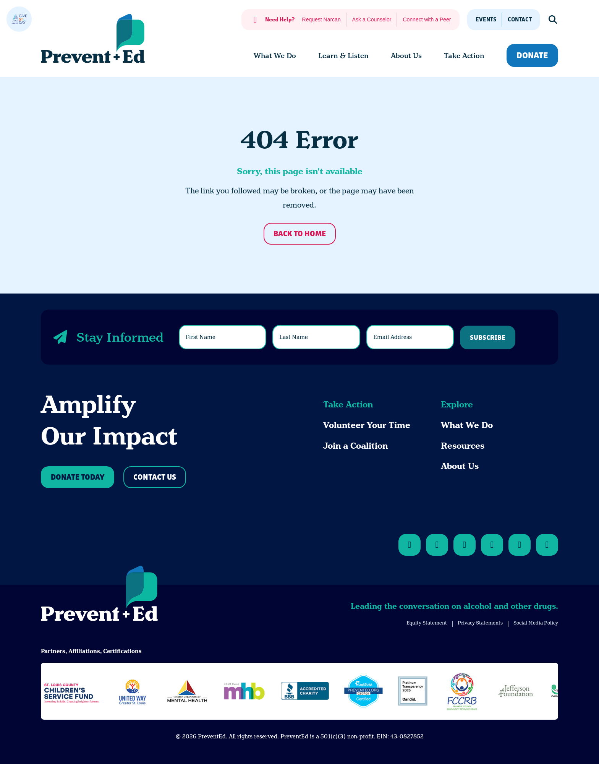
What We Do (467, 425)
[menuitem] (275, 56)
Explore (457, 404)
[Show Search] (553, 19)
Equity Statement (426, 623)
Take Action (348, 404)
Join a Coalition (355, 445)
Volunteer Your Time (366, 425)
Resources (462, 445)
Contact (520, 19)
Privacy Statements (480, 623)
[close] (19, 19)
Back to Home (300, 234)
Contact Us (154, 477)
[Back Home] (93, 38)
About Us (460, 466)
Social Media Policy (535, 623)
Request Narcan (321, 19)
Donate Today (77, 477)
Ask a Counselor (372, 19)
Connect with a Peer (427, 19)
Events (486, 19)
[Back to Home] (99, 595)
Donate (532, 55)
